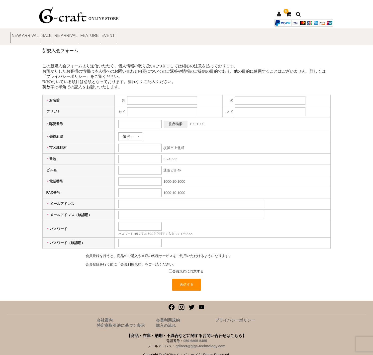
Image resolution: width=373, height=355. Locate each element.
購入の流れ (166, 320)
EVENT (177, 34)
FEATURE (149, 34)
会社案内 (105, 315)
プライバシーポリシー (235, 315)
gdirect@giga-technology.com (200, 341)
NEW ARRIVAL (57, 34)
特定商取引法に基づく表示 (121, 320)
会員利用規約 (168, 315)
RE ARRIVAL (117, 34)
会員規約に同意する (188, 266)
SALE (88, 34)
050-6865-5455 (195, 336)
